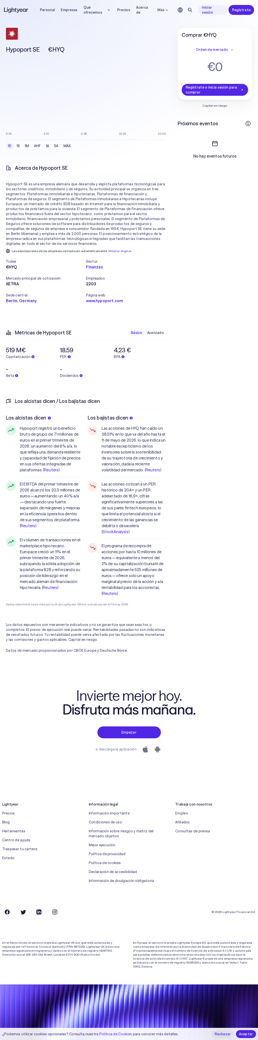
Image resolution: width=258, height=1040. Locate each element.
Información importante (109, 813)
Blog (6, 822)
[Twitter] (23, 912)
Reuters (51, 469)
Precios (123, 10)
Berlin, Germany (21, 300)
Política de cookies (105, 863)
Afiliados (182, 822)
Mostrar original (120, 251)
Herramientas (13, 831)
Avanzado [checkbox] (155, 332)
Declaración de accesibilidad (113, 872)
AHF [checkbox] (37, 146)
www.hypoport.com (104, 300)
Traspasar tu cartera (19, 849)
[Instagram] (55, 912)
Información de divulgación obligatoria (121, 880)
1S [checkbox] (18, 146)
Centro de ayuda (16, 840)
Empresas (69, 10)
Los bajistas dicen (110, 418)
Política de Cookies (115, 1034)
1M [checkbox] (27, 146)
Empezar (129, 732)
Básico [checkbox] (136, 332)
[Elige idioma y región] (180, 10)
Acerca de (142, 10)
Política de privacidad (107, 854)
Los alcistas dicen (28, 418)
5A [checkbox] (56, 146)
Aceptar (246, 1034)
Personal (47, 10)
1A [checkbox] (47, 146)
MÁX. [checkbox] (67, 146)
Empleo (181, 813)
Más (163, 9)
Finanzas (94, 266)
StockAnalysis (115, 531)
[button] (46, 261)
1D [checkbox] (10, 146)
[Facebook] (7, 912)
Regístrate (241, 10)
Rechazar (223, 1034)
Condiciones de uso (105, 822)
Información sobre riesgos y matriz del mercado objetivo (121, 833)
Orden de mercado (215, 49)
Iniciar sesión (207, 10)
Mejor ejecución (102, 845)
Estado (8, 858)
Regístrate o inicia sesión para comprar (215, 90)
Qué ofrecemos (97, 10)
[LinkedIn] (39, 912)
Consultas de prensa (192, 831)
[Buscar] (190, 10)
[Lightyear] (16, 10)
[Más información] (248, 124)
